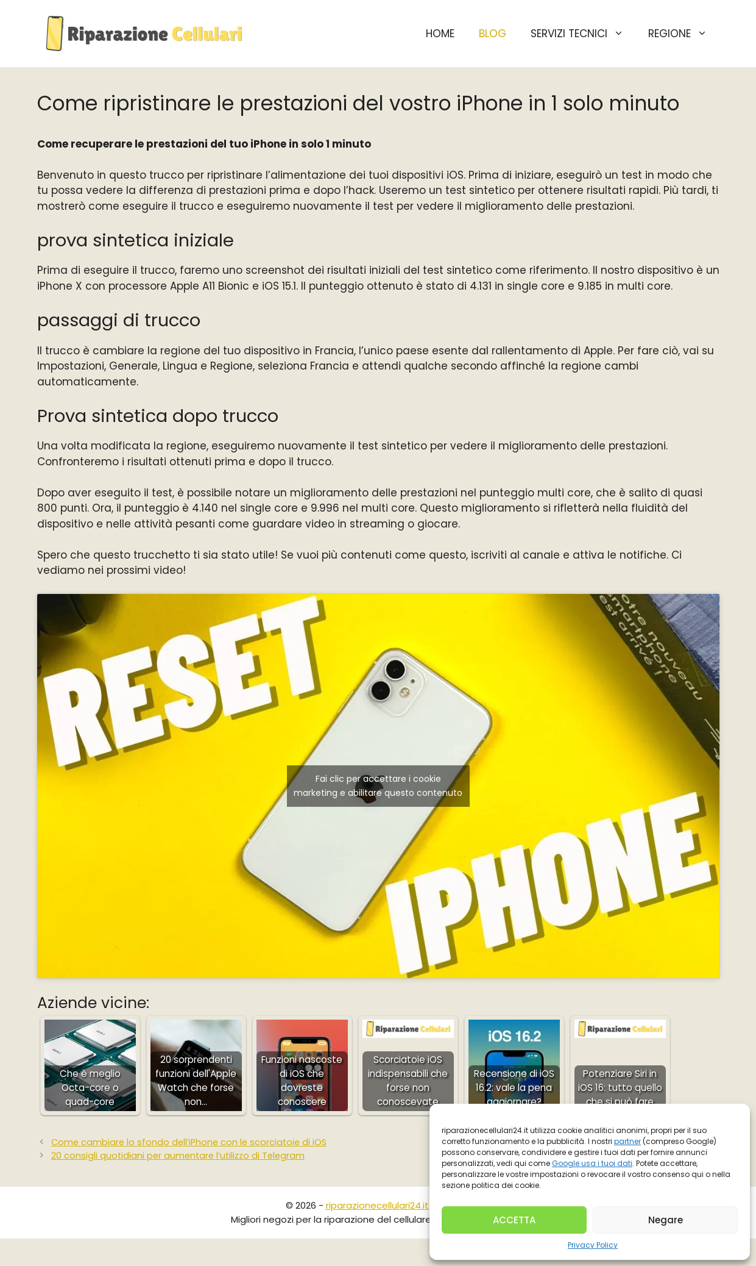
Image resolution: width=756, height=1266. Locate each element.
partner (627, 1141)
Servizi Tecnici (583, 33)
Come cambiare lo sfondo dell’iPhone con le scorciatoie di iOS (189, 1142)
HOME (440, 33)
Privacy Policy (593, 1245)
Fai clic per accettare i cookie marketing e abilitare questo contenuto (378, 786)
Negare (665, 1220)
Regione (683, 33)
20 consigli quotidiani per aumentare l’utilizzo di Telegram (178, 1156)
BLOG (492, 33)
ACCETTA (514, 1220)
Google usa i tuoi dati (592, 1163)
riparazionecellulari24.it (377, 1205)
